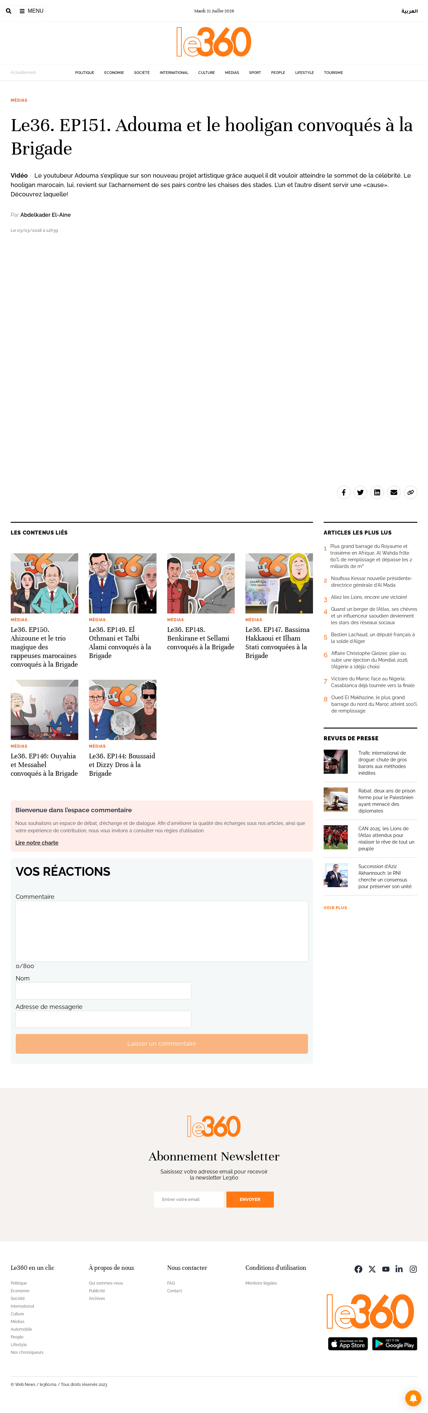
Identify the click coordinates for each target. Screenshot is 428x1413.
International (174, 73)
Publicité (97, 1291)
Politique (84, 73)
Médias (232, 73)
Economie (114, 73)
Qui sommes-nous (106, 1283)
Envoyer (250, 1199)
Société (142, 73)
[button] (413, 1398)
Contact (174, 1291)
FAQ (171, 1283)
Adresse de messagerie (49, 1006)
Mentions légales (261, 1283)
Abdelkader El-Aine (45, 215)
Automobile (21, 1329)
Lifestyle (304, 73)
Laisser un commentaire (161, 1043)
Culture (206, 73)
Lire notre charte (37, 843)
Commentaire (35, 896)
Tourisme (333, 73)
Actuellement (23, 72)
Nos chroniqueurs (27, 1352)
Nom (23, 978)
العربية (410, 11)
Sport (255, 73)
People (278, 73)
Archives (97, 1298)
